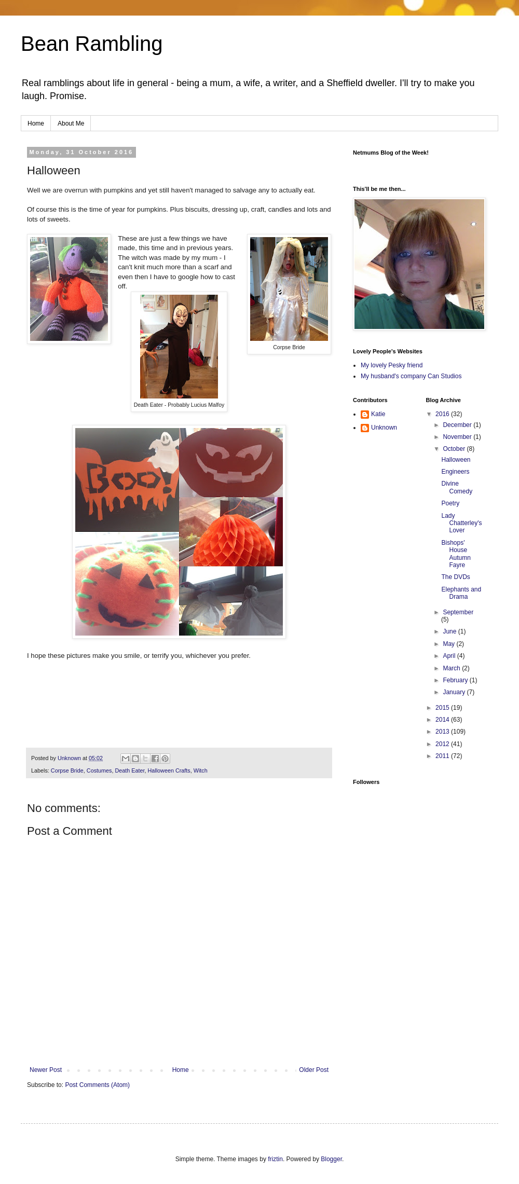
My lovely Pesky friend (391, 365)
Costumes (99, 770)
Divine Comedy (456, 487)
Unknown (384, 427)
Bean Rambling (92, 43)
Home (36, 123)
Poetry (450, 503)
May (449, 644)
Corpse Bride (67, 770)
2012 (443, 744)
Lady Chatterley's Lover (461, 523)
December (458, 425)
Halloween (455, 459)
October (455, 448)
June (450, 631)
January (455, 692)
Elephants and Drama (461, 593)
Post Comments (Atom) (97, 1085)
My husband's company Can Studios (411, 376)
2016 (443, 414)
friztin (275, 1159)
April (450, 655)
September (458, 612)
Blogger (331, 1159)
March (452, 668)
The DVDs (455, 577)
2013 (443, 731)
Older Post (314, 1069)
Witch (201, 770)
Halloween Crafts (168, 770)
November (458, 436)
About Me (71, 123)
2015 (443, 707)
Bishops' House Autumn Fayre (455, 554)
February (456, 680)
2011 (443, 756)
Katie (378, 414)
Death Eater (129, 770)
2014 (443, 719)
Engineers (455, 471)
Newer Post (46, 1069)
